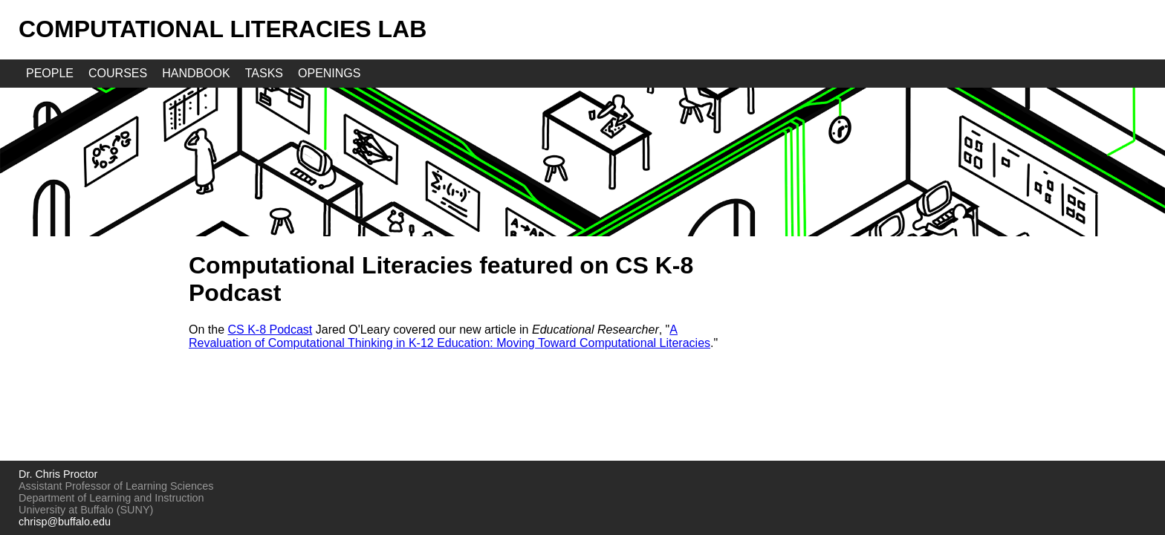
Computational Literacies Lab (222, 29)
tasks (264, 73)
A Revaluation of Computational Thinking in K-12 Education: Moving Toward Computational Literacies (449, 336)
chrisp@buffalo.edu (65, 522)
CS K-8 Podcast (269, 329)
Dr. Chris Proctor (58, 474)
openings (329, 73)
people (50, 73)
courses (117, 73)
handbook (196, 73)
